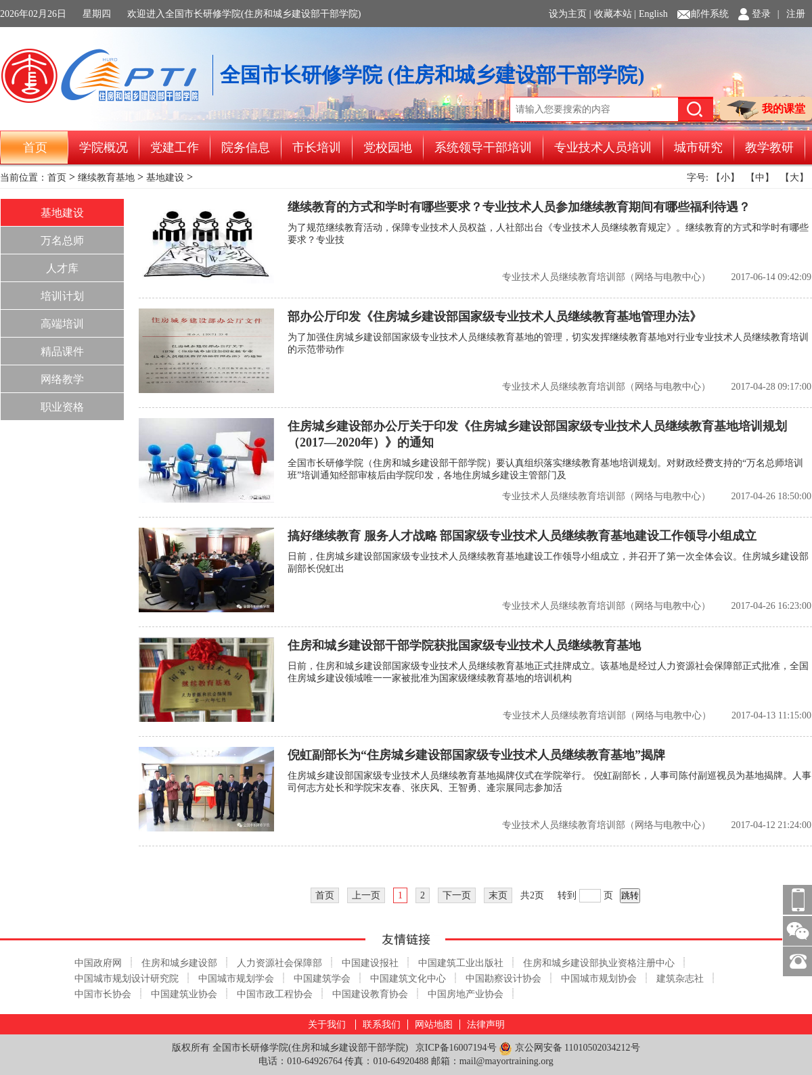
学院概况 (103, 147)
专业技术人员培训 (603, 147)
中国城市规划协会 (599, 979)
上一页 (366, 895)
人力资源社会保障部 (279, 963)
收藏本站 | (615, 14)
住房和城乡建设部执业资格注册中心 (599, 963)
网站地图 (434, 1025)
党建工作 (174, 147)
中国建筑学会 (322, 979)
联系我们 (382, 1025)
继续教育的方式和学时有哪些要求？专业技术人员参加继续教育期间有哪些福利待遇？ (519, 207)
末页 (498, 895)
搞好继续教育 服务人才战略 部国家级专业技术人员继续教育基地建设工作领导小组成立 (522, 536)
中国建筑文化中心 (408, 979)
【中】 (760, 178)
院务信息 (245, 147)
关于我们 (327, 1025)
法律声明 (486, 1025)
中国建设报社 (370, 963)
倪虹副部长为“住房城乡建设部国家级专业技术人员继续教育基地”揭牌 (476, 755)
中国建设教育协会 (370, 994)
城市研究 (698, 147)
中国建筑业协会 (184, 994)
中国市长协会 (102, 994)
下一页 (457, 895)
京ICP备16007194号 (456, 1048)
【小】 (725, 178)
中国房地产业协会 (465, 994)
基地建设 (165, 178)
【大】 (794, 178)
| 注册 (791, 14)
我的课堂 (766, 110)
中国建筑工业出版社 (460, 963)
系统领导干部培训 (483, 147)
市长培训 (316, 147)
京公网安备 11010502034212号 (569, 1048)
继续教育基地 (106, 178)
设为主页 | (570, 14)
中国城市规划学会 (236, 979)
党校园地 (387, 147)
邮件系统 (710, 14)
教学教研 (769, 147)
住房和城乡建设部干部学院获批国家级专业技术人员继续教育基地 (464, 645)
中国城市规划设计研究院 (126, 979)
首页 (35, 147)
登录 (761, 14)
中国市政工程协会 (275, 994)
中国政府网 (98, 963)
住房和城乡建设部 (179, 963)
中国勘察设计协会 (503, 979)
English (653, 14)
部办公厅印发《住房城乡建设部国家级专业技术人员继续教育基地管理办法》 (495, 316)
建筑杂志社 (680, 979)
